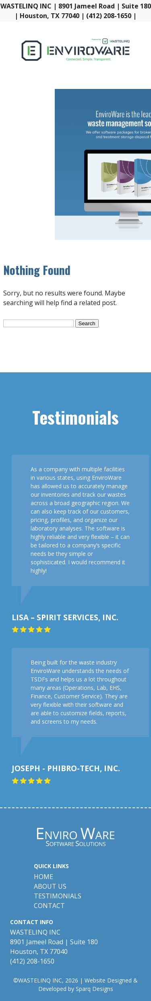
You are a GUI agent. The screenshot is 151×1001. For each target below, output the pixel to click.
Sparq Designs (94, 989)
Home (43, 876)
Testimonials (57, 896)
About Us (50, 886)
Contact (49, 905)
